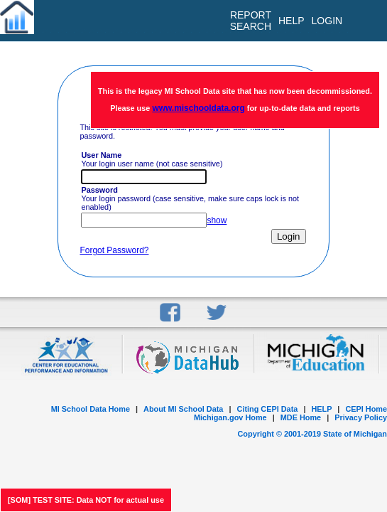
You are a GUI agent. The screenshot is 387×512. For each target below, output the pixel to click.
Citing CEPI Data (267, 409)
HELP (321, 409)
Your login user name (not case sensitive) (151, 159)
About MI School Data (183, 409)
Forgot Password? (114, 250)
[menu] (364, 20)
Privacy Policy (360, 417)
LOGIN (327, 20)
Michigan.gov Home (230, 417)
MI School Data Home (90, 409)
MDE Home (300, 417)
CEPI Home (366, 409)
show (217, 220)
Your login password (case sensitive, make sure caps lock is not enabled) (190, 198)
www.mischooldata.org (198, 108)
